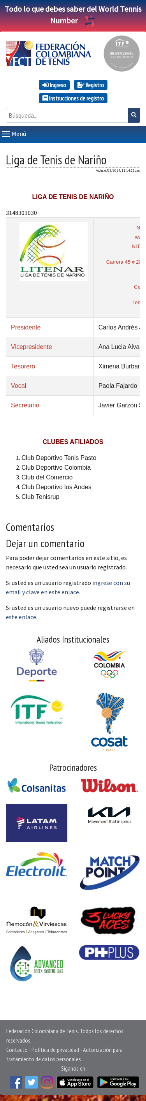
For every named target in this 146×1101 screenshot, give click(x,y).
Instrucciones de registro (73, 98)
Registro (90, 85)
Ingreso (54, 85)
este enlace (21, 617)
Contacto (17, 1049)
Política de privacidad (55, 1049)
